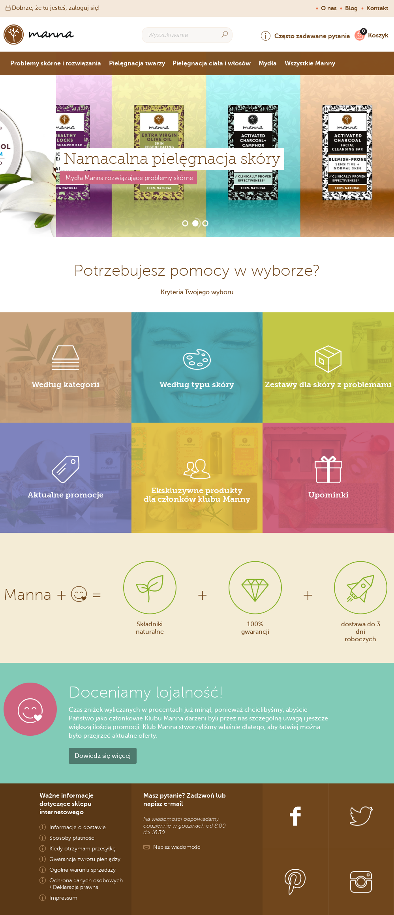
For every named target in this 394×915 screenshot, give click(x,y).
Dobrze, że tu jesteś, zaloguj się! (52, 7)
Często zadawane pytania (305, 36)
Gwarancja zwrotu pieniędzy (84, 859)
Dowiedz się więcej (103, 755)
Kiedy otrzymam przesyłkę (82, 848)
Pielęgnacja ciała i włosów (212, 63)
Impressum (63, 898)
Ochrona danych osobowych (86, 880)
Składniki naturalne (150, 627)
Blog (351, 8)
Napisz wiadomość (177, 847)
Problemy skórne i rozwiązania (55, 63)
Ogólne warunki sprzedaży (82, 870)
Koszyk (376, 35)
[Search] (224, 34)
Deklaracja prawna (75, 887)
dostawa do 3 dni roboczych (360, 631)
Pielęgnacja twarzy (137, 63)
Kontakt (377, 8)
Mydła (268, 63)
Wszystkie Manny (310, 63)
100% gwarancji (255, 627)
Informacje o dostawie (77, 827)
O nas (329, 8)
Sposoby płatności (72, 838)
